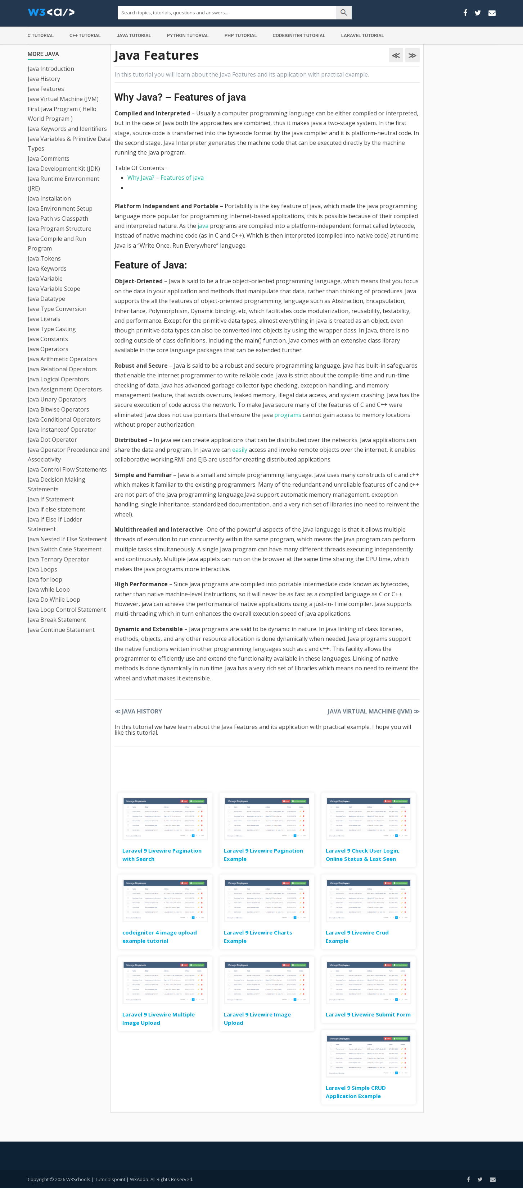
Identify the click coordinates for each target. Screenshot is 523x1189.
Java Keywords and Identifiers (67, 129)
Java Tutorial (134, 35)
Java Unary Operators (57, 399)
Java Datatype (46, 299)
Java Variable (45, 279)
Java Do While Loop (54, 599)
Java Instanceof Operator (62, 429)
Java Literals (44, 319)
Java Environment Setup (60, 208)
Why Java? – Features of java (165, 178)
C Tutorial (41, 35)
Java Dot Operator (52, 440)
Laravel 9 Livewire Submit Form (368, 1014)
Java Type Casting (52, 329)
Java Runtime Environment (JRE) (63, 183)
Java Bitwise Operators (58, 409)
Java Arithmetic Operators (63, 359)
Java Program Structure (59, 229)
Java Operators (48, 349)
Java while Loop (49, 589)
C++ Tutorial (85, 35)
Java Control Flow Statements (67, 469)
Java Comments (48, 158)
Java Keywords (47, 268)
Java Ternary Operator (58, 559)
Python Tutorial (188, 35)
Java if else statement (56, 509)
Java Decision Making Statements (56, 484)
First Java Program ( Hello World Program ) (62, 114)
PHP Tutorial (241, 35)
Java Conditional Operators (64, 419)
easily (239, 450)
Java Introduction (51, 69)
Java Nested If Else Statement (67, 539)
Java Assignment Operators (65, 389)
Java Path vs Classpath (58, 218)
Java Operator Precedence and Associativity (68, 454)
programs (287, 415)
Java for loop (45, 579)
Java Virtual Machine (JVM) (63, 99)
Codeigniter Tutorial (299, 35)
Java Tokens (44, 258)
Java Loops (42, 569)
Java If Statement (51, 499)
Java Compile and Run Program (57, 243)
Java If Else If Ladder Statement (55, 524)
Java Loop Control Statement (67, 610)
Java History (44, 79)
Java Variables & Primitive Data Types (69, 143)
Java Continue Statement (61, 630)
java (203, 226)
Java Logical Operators (58, 379)
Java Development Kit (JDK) (64, 169)
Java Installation (49, 198)
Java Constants (48, 339)
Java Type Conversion (57, 309)
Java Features (46, 89)
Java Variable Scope (54, 289)
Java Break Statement (57, 620)
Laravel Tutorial (362, 35)
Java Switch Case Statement (65, 549)
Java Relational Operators (62, 369)
